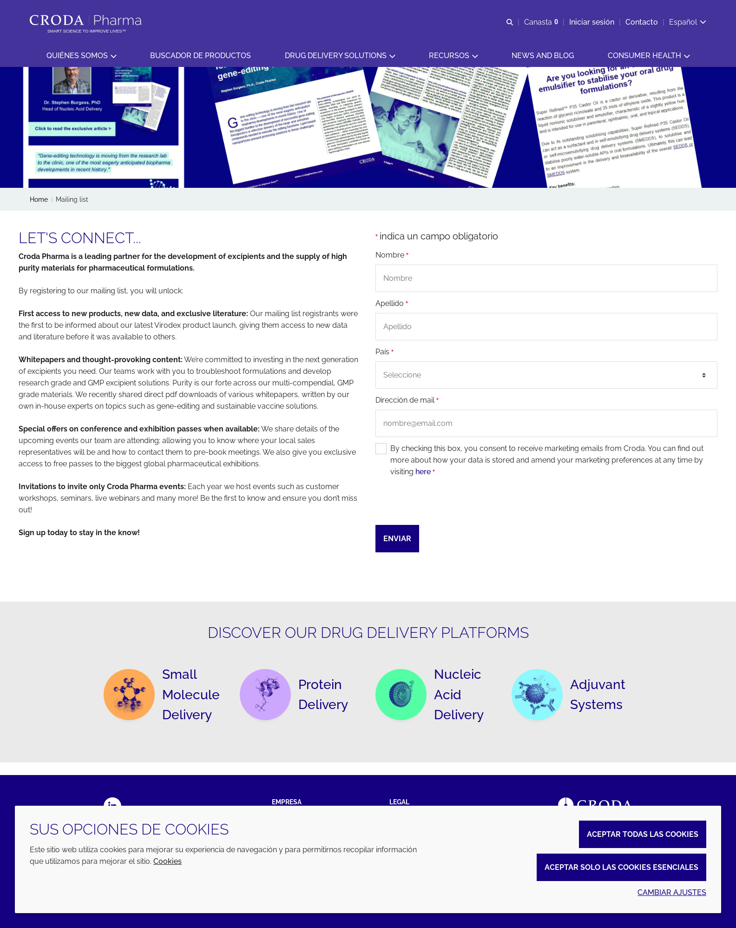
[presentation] (446, 502)
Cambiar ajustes (671, 892)
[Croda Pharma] (87, 20)
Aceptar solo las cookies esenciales (621, 867)
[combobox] (546, 376)
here (423, 472)
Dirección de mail (407, 400)
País (384, 352)
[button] (81, 56)
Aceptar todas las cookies (642, 834)
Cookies (167, 861)
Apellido (391, 304)
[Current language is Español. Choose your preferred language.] (687, 22)
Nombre (391, 255)
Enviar (397, 539)
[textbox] (546, 376)
